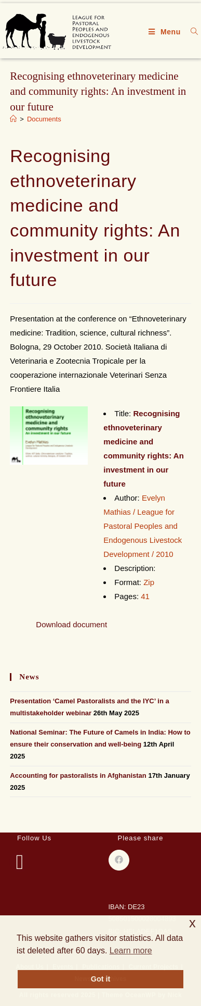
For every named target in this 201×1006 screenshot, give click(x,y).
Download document (71, 624)
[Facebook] (19, 861)
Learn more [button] (131, 950)
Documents (44, 119)
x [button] (192, 923)
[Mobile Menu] (166, 32)
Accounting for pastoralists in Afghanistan (78, 775)
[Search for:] (190, 32)
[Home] (13, 119)
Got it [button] (101, 979)
